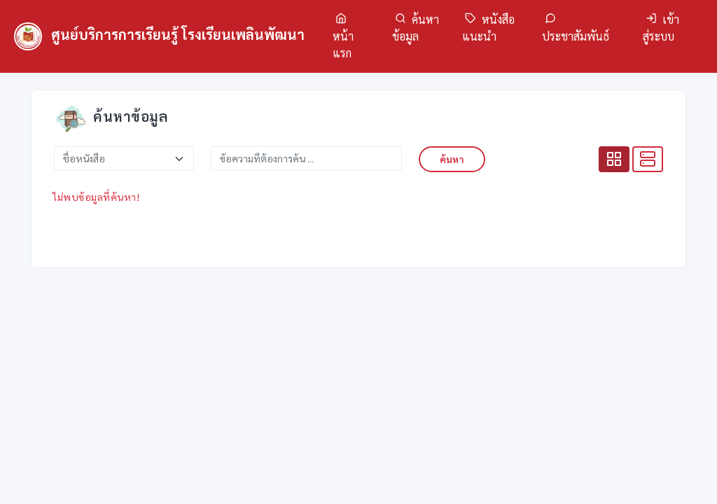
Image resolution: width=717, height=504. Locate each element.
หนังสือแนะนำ (488, 27)
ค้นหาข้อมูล (415, 27)
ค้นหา (452, 159)
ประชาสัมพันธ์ (575, 28)
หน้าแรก (343, 36)
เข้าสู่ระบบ (661, 27)
